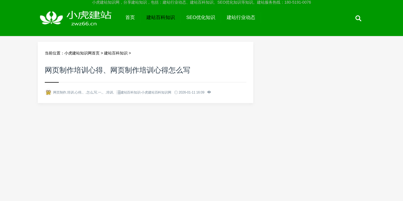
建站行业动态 (241, 17)
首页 (130, 17)
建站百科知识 (160, 17)
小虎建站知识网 (79, 23)
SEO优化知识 (200, 17)
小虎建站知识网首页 (82, 53)
